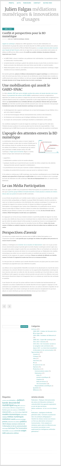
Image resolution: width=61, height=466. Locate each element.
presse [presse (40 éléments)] (4, 421)
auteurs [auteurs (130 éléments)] (20, 399)
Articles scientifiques (42, 377)
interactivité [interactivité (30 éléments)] (6, 412)
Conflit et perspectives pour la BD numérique (24, 34)
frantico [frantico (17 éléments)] (4, 410)
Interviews (36, 360)
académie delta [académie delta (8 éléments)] (5, 400)
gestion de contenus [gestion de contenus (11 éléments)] (12, 410)
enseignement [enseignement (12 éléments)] (19, 407)
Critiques (35, 356)
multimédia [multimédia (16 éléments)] (23, 414)
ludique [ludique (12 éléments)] (20, 412)
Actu (19, 3)
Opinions (27, 39)
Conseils (35, 354)
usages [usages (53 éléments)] (23, 430)
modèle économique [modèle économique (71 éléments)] (11, 414)
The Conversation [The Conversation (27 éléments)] (21, 428)
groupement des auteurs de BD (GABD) (19, 95)
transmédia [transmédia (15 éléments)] (5, 431)
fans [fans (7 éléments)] (24, 407)
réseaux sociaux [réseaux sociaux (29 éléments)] (11, 424)
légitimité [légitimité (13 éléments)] (24, 412)
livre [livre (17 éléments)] (16, 412)
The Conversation (41, 383)
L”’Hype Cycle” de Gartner (16, 151)
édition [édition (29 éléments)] (16, 433)
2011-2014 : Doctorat (39, 341)
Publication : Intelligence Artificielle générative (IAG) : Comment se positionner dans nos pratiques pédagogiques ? (43, 415)
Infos (34, 358)
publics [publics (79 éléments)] (23, 421)
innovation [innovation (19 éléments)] (22, 410)
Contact (37, 3)
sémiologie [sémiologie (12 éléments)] (5, 428)
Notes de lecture (41, 381)
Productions (36, 369)
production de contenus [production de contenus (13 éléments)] (13, 421)
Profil (11, 3)
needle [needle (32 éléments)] (13, 419)
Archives (33, 329)
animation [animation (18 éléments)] (12, 400)
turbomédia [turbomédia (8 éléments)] (11, 430)
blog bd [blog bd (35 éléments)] (17, 405)
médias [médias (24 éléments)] (4, 417)
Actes (37, 375)
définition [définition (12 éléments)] (12, 407)
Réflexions (36, 390)
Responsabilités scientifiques (43, 386)
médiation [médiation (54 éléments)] (6, 419)
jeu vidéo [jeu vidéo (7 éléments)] (13, 412)
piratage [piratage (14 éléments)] (23, 419)
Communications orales (41, 371)
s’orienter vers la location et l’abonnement (30, 245)
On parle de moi (37, 365)
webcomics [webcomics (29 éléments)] (10, 433)
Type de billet (35, 352)
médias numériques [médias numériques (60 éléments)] (15, 416)
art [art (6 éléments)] (16, 400)
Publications (38, 373)
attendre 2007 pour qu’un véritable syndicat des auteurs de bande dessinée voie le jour (32, 93)
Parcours (27, 3)
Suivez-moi (47, 3)
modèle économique (26, 295)
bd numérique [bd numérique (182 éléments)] (11, 404)
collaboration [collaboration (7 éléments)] (22, 405)
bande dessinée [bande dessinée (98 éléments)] (9, 402)
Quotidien (36, 388)
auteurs (4, 295)
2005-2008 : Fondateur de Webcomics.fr (44, 335)
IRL (34, 362)
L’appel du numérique (8, 44)
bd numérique (18, 295)
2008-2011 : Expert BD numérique (16, 39)
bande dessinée (11, 295)
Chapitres (39, 379)
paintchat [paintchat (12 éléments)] (18, 419)
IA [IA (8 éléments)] (17, 410)
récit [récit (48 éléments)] (4, 424)
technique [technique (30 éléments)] (11, 428)
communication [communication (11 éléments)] (6, 407)
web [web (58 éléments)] (4, 433)
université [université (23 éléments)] (17, 431)
